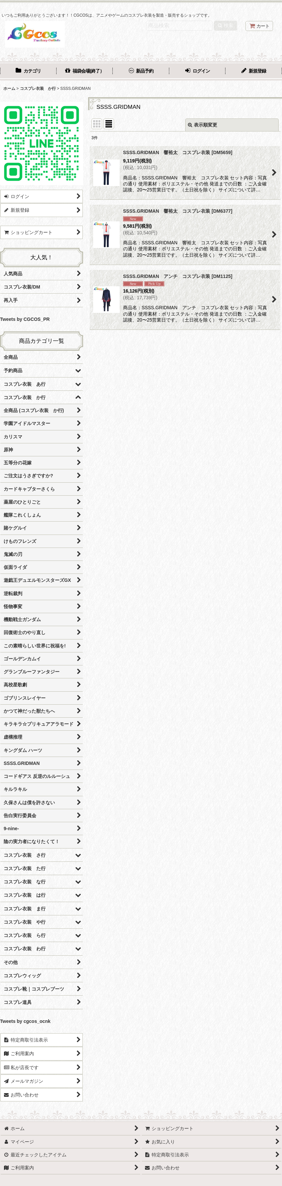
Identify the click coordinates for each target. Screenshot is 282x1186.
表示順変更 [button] (202, 124)
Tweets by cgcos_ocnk (25, 1021)
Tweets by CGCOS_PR (25, 319)
